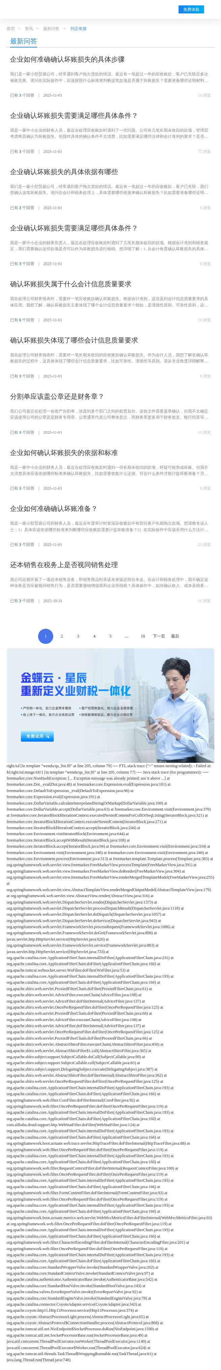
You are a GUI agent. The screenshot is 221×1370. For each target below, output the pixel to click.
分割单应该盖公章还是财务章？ (57, 396)
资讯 (29, 28)
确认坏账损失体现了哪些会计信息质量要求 (74, 340)
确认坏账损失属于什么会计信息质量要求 (70, 284)
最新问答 (51, 28)
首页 (11, 28)
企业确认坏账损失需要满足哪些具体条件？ (74, 115)
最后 (175, 636)
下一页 (159, 636)
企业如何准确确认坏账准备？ (54, 508)
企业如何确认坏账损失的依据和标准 (64, 452)
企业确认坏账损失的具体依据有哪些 (64, 171)
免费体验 (191, 9)
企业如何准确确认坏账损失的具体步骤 (67, 59)
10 (143, 636)
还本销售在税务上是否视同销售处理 (64, 564)
